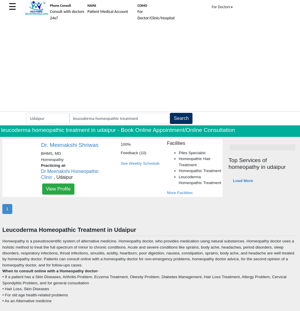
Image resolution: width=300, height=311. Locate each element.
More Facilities (180, 193)
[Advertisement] (150, 67)
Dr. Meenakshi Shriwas (69, 145)
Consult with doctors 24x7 (67, 12)
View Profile (58, 188)
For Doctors (222, 6)
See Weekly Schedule (140, 163)
